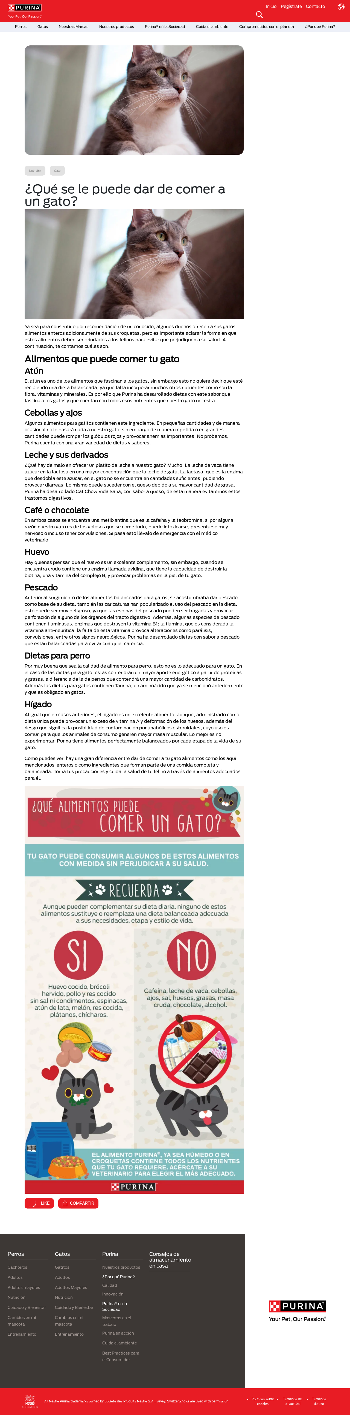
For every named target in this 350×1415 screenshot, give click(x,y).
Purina (110, 1254)
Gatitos (62, 1267)
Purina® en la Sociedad (165, 26)
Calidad (109, 1285)
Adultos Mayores (71, 1287)
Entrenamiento (22, 1334)
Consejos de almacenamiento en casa (170, 1260)
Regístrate (291, 6)
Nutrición (16, 1297)
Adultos (15, 1277)
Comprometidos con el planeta (266, 26)
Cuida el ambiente (212, 26)
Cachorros (17, 1267)
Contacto (315, 6)
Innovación (113, 1294)
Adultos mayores (24, 1287)
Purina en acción (118, 1333)
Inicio (271, 6)
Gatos (42, 26)
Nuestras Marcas (73, 26)
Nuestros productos (116, 26)
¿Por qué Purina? (320, 26)
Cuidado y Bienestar (27, 1307)
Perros (21, 26)
